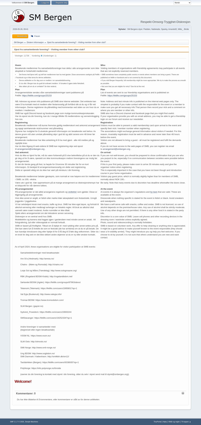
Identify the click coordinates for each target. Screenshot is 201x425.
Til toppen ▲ (186, 422)
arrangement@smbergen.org (30, 149)
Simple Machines (31, 422)
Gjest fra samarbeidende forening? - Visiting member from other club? (49, 49)
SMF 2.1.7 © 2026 (17, 422)
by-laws (153, 192)
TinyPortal (157, 422)
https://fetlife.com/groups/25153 (37, 95)
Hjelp (165, 422)
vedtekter (72, 192)
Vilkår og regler (174, 422)
